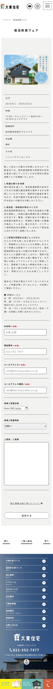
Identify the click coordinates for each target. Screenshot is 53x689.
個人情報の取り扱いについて (25, 503)
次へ (46, 541)
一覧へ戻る (26, 541)
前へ (6, 541)
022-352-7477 (26, 650)
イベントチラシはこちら (18, 157)
